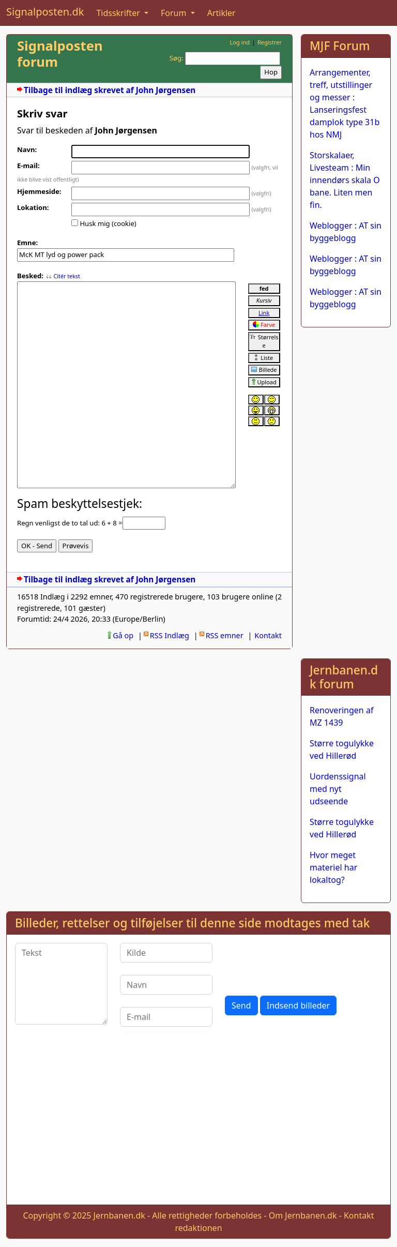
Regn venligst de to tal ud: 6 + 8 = (70, 523)
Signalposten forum (60, 54)
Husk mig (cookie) (108, 223)
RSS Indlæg (169, 635)
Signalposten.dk (45, 12)
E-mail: (28, 165)
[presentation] (303, 963)
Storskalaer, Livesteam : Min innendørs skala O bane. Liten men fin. (345, 180)
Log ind (240, 42)
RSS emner (224, 635)
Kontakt (268, 635)
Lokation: (33, 207)
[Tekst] (61, 984)
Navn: (27, 149)
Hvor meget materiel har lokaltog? (333, 867)
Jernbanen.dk (119, 1215)
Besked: (30, 275)
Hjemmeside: (39, 191)
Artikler (221, 13)
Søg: (177, 58)
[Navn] (166, 985)
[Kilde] (166, 953)
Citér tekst (66, 276)
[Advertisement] (346, 491)
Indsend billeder (298, 1005)
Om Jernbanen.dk (303, 1215)
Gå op (123, 635)
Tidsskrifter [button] (119, 13)
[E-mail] (166, 1017)
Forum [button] (175, 13)
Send (241, 1005)
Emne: (27, 242)
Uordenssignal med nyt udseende (338, 789)
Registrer (269, 42)
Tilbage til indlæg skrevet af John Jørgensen (109, 90)
